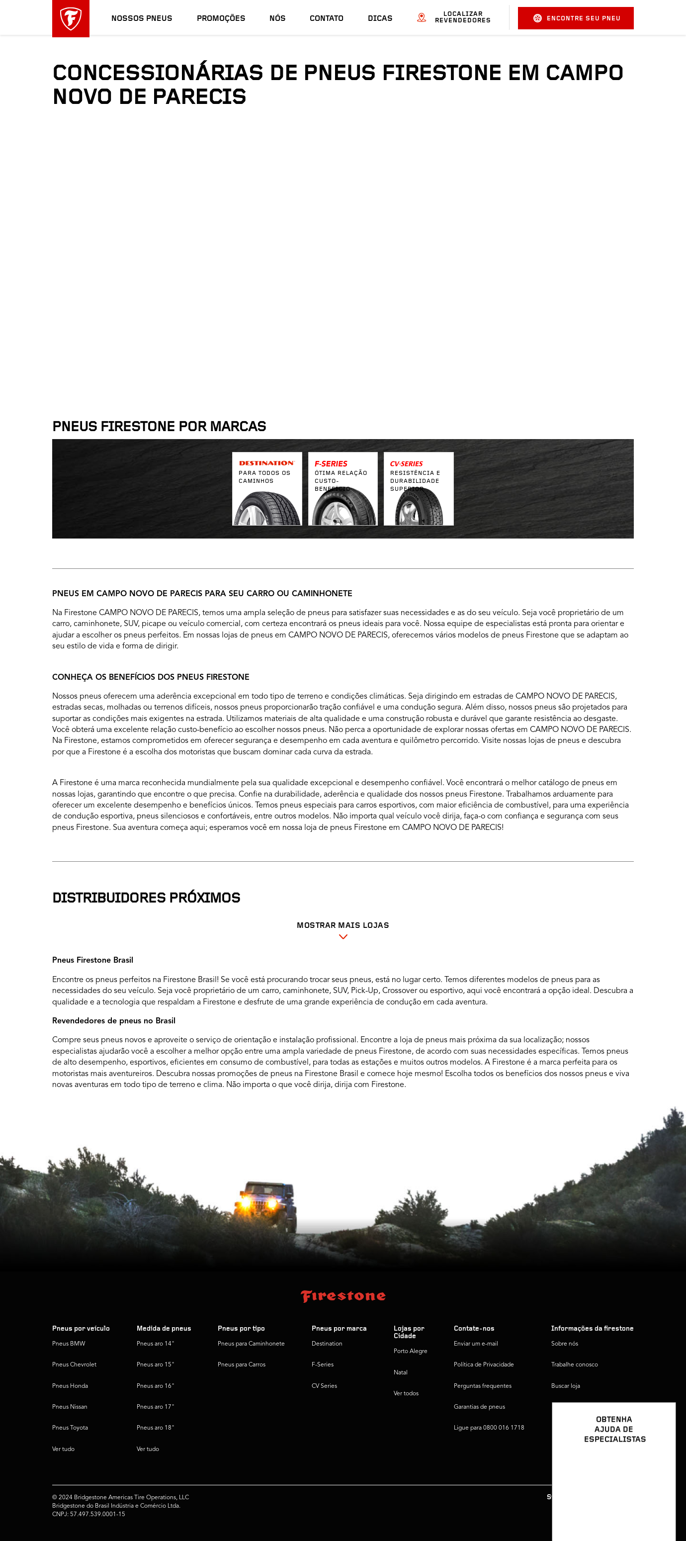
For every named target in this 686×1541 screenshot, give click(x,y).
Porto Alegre (411, 1352)
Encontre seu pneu (577, 18)
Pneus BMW (68, 1344)
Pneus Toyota (70, 1428)
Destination (327, 1344)
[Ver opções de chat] (657, 1504)
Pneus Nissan (69, 1407)
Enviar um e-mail (476, 1344)
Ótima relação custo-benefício (341, 481)
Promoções (221, 19)
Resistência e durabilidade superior (415, 481)
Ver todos (406, 1394)
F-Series (323, 1365)
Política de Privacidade (484, 1365)
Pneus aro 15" (155, 1365)
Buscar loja (565, 1386)
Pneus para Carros (241, 1365)
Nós (277, 19)
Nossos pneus (141, 19)
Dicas (380, 19)
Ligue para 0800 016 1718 (489, 1428)
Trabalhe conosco (574, 1365)
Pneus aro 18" (155, 1428)
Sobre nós (564, 1344)
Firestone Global (573, 1428)
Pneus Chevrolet (74, 1365)
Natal (401, 1373)
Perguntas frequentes (483, 1386)
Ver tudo (63, 1449)
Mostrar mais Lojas (343, 926)
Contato (326, 19)
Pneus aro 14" (155, 1344)
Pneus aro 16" (155, 1386)
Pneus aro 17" (155, 1407)
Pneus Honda (70, 1386)
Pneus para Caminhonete (251, 1344)
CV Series (324, 1386)
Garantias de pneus (479, 1407)
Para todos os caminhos (265, 477)
